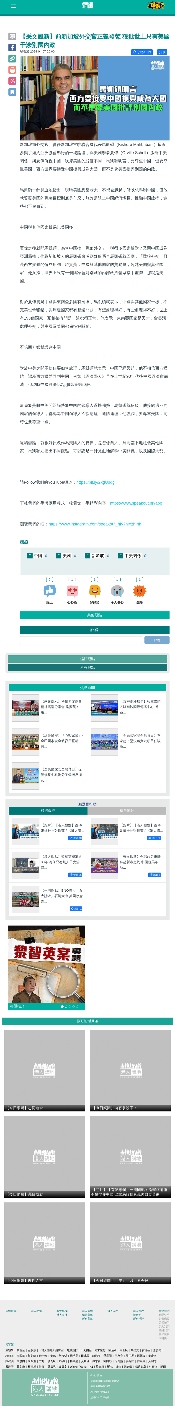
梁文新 (100, 1366)
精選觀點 (48, 811)
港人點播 (36, 1311)
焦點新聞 (10, 1311)
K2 (91, 1366)
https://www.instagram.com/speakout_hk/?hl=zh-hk (95, 524)
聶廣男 (52, 1366)
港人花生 (113, 1311)
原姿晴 (157, 1350)
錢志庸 (96, 1361)
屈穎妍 (9, 1350)
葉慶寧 (152, 1355)
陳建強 (9, 1361)
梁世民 (124, 1350)
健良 (41, 1366)
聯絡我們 (164, 1330)
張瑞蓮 (21, 1350)
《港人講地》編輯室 (51, 1350)
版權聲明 (164, 1322)
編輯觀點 (87, 659)
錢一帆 (43, 1355)
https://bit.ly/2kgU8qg (95, 482)
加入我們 (164, 1326)
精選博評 (127, 811)
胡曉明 (63, 1355)
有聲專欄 (62, 1311)
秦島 (53, 1355)
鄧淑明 (63, 1361)
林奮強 (153, 1366)
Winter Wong (78, 1366)
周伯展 (130, 1355)
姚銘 (118, 1366)
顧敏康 (32, 1350)
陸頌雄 (141, 1361)
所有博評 (138, 1318)
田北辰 (85, 1355)
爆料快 (163, 1338)
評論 (157, 640)
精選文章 (140, 1366)
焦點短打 (72, 1350)
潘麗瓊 (141, 1355)
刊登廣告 (164, 1334)
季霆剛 (107, 1355)
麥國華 (21, 1355)
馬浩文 (135, 1350)
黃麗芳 (152, 1361)
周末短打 (100, 1350)
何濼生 (146, 1350)
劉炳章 (112, 1350)
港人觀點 (87, 1311)
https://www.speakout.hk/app (136, 503)
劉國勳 (107, 1361)
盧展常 (63, 1366)
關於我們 (164, 1311)
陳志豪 (128, 1366)
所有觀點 (87, 667)
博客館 (137, 1314)
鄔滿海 (96, 1355)
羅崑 (110, 1366)
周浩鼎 (74, 1355)
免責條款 (164, 1318)
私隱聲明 (164, 1314)
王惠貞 (119, 1355)
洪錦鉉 (130, 1361)
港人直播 (62, 1314)
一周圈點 (86, 1350)
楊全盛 (74, 1361)
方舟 (41, 1361)
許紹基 (9, 1355)
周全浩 (32, 1361)
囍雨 (163, 1366)
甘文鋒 (21, 1366)
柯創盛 (119, 1361)
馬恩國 (21, 1361)
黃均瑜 (85, 1361)
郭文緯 (32, 1355)
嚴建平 (9, 1366)
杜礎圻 (32, 1366)
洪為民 (52, 1361)
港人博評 (138, 1311)
